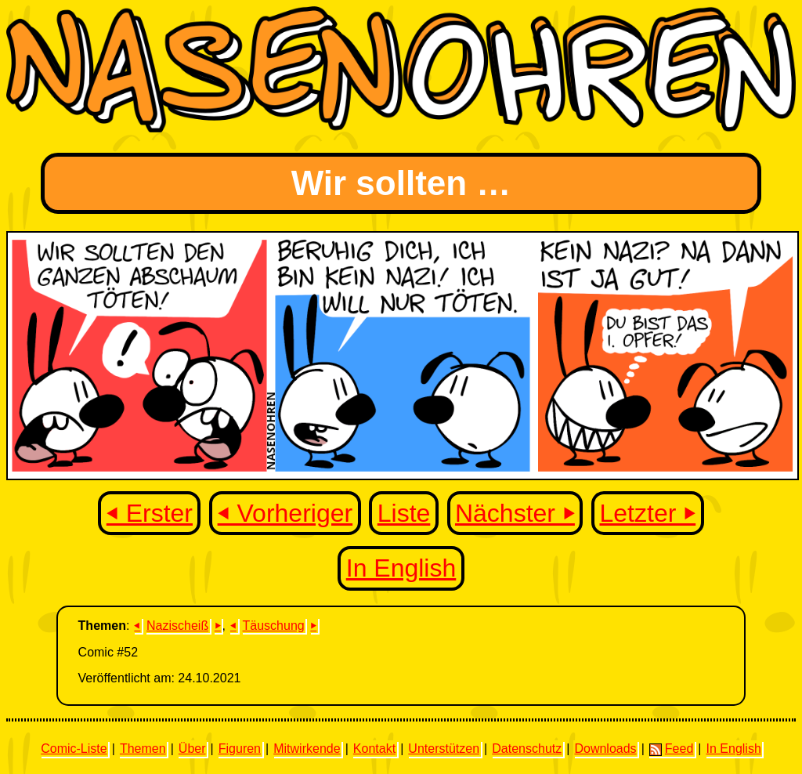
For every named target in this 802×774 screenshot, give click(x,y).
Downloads (605, 748)
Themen (143, 748)
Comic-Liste (74, 748)
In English (401, 568)
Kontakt (374, 748)
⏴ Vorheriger (285, 513)
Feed (671, 749)
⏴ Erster (150, 513)
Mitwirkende (306, 748)
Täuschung (274, 625)
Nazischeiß (177, 625)
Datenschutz (527, 748)
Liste (404, 513)
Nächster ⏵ (515, 513)
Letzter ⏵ (648, 513)
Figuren (240, 748)
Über (192, 748)
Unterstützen (443, 748)
